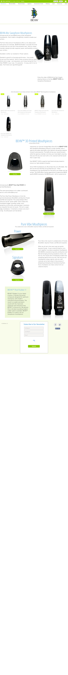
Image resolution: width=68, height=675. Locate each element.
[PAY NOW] (55, 1)
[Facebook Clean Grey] (55, 324)
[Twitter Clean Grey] (59, 324)
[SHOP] (61, 1)
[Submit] (34, 346)
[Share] (57, 328)
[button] (59, 4)
